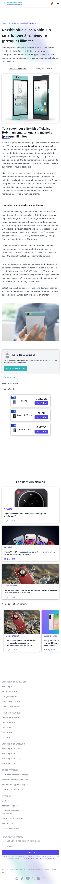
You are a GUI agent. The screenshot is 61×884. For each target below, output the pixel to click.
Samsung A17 (8, 686)
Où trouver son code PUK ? (14, 789)
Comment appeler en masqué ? (16, 774)
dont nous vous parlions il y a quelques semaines (33, 146)
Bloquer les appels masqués (15, 784)
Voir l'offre (41, 403)
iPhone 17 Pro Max (10, 717)
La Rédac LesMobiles (18, 69)
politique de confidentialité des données (40, 858)
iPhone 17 (6, 727)
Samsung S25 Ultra (11, 758)
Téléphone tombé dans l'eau (15, 779)
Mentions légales (10, 805)
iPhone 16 (6, 737)
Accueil (4, 23)
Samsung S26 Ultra (11, 748)
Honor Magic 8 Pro (11, 701)
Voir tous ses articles (15, 368)
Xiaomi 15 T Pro (9, 691)
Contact (5, 801)
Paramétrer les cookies (12, 818)
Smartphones (10, 377)
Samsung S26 (8, 753)
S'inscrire (30, 852)
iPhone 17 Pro (8, 722)
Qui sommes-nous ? (11, 828)
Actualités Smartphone (28, 23)
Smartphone (13, 23)
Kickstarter (49, 264)
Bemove (5, 872)
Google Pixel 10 (9, 696)
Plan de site (7, 823)
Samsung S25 (8, 763)
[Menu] (58, 3)
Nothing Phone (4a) (11, 706)
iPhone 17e (7, 732)
